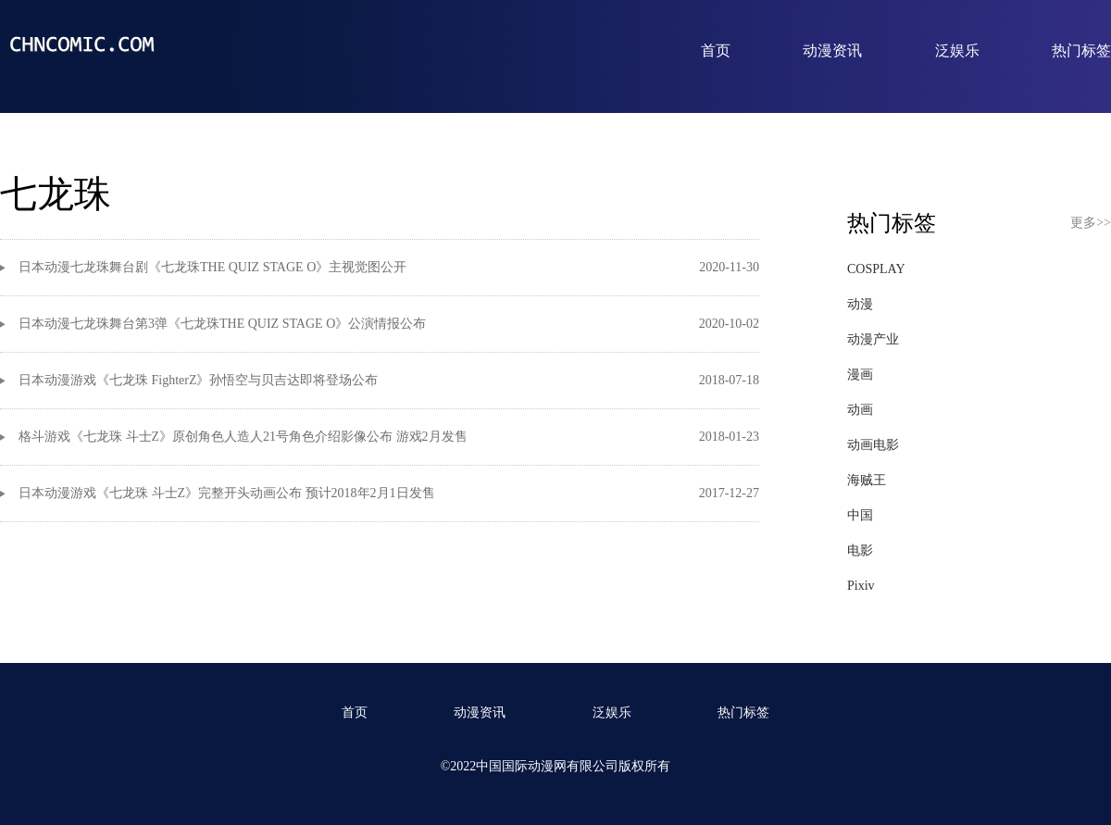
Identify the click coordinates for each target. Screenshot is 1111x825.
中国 (860, 515)
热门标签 (1081, 50)
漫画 (860, 374)
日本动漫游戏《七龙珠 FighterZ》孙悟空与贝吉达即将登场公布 (199, 380)
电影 (860, 550)
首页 (715, 50)
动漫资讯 (832, 50)
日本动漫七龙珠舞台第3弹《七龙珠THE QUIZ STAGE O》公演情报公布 (222, 324)
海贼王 (866, 480)
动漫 (860, 304)
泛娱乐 (957, 50)
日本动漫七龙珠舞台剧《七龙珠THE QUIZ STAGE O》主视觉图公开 (212, 267)
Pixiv (861, 586)
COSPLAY (876, 269)
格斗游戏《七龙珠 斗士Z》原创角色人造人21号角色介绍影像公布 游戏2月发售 (243, 437)
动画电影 (873, 445)
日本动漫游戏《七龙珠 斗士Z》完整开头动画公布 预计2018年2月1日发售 (227, 493)
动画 (860, 410)
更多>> (1090, 223)
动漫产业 (873, 339)
